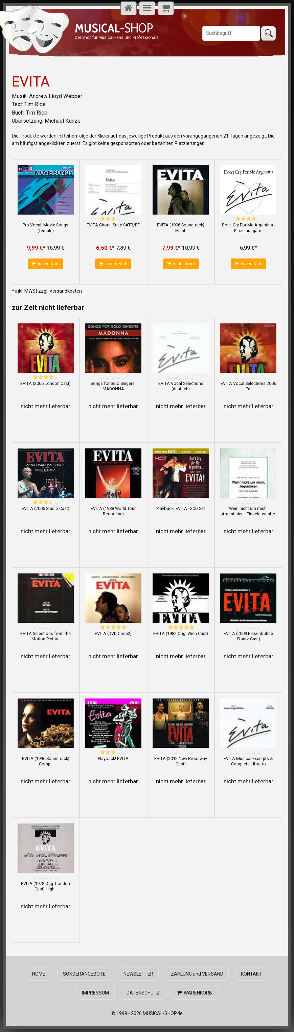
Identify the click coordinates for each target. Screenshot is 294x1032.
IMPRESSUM (95, 993)
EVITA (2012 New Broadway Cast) (180, 761)
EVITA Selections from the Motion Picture (45, 636)
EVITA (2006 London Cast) (45, 383)
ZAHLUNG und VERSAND (197, 974)
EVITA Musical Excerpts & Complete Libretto (248, 761)
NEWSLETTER (138, 974)
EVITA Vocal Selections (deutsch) (180, 386)
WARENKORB (194, 993)
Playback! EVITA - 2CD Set (180, 508)
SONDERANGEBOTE (84, 974)
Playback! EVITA (113, 758)
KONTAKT (251, 974)
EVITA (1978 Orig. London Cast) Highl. (45, 886)
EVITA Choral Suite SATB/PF (113, 224)
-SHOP (114, 27)
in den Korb (45, 264)
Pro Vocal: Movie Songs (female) (45, 227)
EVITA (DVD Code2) (113, 633)
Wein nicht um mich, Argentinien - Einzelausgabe (248, 511)
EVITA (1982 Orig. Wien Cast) (180, 633)
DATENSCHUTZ (143, 993)
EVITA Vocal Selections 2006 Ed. (248, 386)
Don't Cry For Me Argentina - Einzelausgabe (248, 227)
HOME (39, 974)
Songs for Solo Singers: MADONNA (113, 386)
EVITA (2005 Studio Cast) (45, 508)
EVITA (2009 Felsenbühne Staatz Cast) (248, 636)
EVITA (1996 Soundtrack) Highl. (180, 227)
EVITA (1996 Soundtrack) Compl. (45, 761)
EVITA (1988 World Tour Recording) (113, 511)
